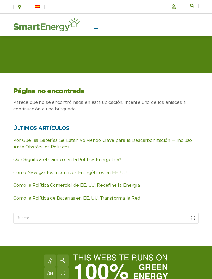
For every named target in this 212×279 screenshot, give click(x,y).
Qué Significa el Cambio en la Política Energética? (67, 160)
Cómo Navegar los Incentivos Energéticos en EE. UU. (70, 172)
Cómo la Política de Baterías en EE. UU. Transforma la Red (76, 198)
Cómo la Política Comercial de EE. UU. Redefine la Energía (76, 185)
